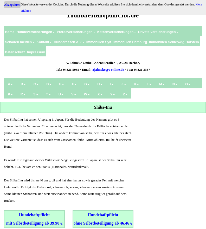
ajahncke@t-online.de (108, 69)
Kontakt (44, 42)
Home (9, 32)
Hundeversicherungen (35, 32)
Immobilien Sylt (98, 42)
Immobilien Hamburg (130, 42)
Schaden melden (19, 42)
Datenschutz (15, 52)
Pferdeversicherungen (76, 32)
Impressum (36, 52)
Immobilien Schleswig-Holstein (174, 42)
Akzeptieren (12, 4)
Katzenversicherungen (116, 32)
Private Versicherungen (158, 32)
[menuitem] (9, 31)
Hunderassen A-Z (69, 42)
